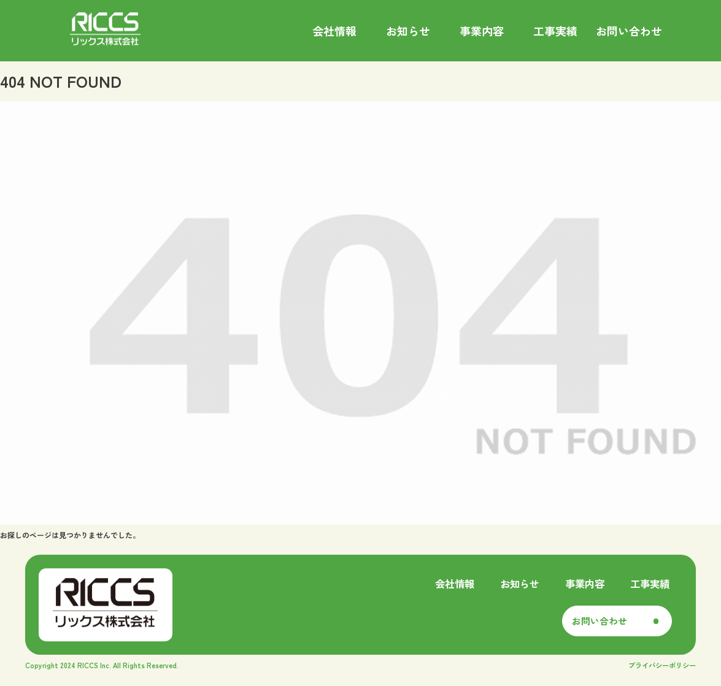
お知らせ (519, 583)
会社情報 (454, 583)
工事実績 (649, 583)
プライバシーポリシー (662, 665)
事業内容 (584, 583)
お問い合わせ (599, 620)
